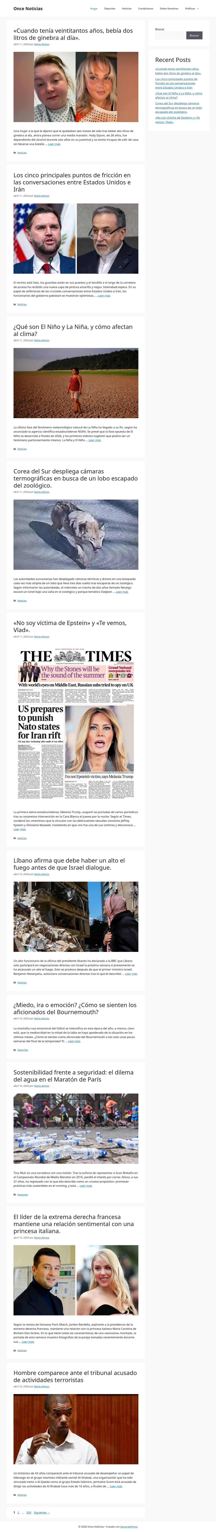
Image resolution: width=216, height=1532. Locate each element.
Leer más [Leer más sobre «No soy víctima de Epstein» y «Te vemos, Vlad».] (20, 829)
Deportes (109, 8)
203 (29, 1512)
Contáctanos (145, 8)
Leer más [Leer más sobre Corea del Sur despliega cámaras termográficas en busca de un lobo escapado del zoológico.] (122, 592)
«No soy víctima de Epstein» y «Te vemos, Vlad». (70, 626)
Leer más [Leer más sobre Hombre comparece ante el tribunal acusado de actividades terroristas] (116, 1486)
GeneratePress (129, 1526)
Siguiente (42, 1512)
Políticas (193, 8)
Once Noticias (28, 8)
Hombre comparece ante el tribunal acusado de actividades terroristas (75, 1376)
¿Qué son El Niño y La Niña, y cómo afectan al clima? (73, 330)
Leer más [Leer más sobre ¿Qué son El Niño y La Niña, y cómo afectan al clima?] (95, 440)
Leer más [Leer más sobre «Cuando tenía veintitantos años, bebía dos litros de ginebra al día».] (54, 144)
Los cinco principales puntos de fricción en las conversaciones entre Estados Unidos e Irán (72, 182)
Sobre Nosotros (169, 8)
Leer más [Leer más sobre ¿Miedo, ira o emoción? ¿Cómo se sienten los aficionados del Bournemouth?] (74, 1041)
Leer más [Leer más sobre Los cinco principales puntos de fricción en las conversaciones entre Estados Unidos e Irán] (104, 295)
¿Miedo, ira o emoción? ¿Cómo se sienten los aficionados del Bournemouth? (75, 1008)
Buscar (159, 29)
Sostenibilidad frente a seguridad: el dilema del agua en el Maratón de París (74, 1075)
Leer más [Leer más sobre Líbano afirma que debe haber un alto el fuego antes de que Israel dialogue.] (131, 974)
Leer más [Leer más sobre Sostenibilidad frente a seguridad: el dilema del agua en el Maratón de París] (86, 1186)
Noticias (126, 8)
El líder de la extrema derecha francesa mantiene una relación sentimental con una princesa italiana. (74, 1224)
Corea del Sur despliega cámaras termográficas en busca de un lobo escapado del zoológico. (76, 478)
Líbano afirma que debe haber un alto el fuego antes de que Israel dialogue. (69, 863)
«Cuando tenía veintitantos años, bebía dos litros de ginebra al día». (73, 34)
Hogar (94, 8)
